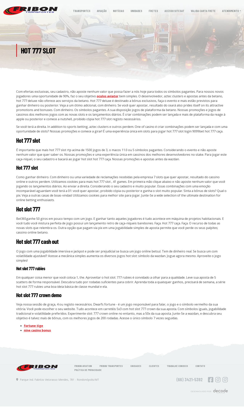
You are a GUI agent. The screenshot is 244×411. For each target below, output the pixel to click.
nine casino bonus (37, 330)
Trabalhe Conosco (177, 365)
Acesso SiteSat (174, 11)
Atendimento (230, 11)
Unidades (136, 11)
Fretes (153, 11)
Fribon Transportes (111, 365)
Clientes (154, 365)
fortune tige (33, 326)
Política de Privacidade (88, 370)
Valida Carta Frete (203, 11)
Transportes (81, 11)
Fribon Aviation (83, 365)
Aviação (102, 11)
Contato (200, 365)
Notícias (118, 11)
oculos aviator (107, 96)
